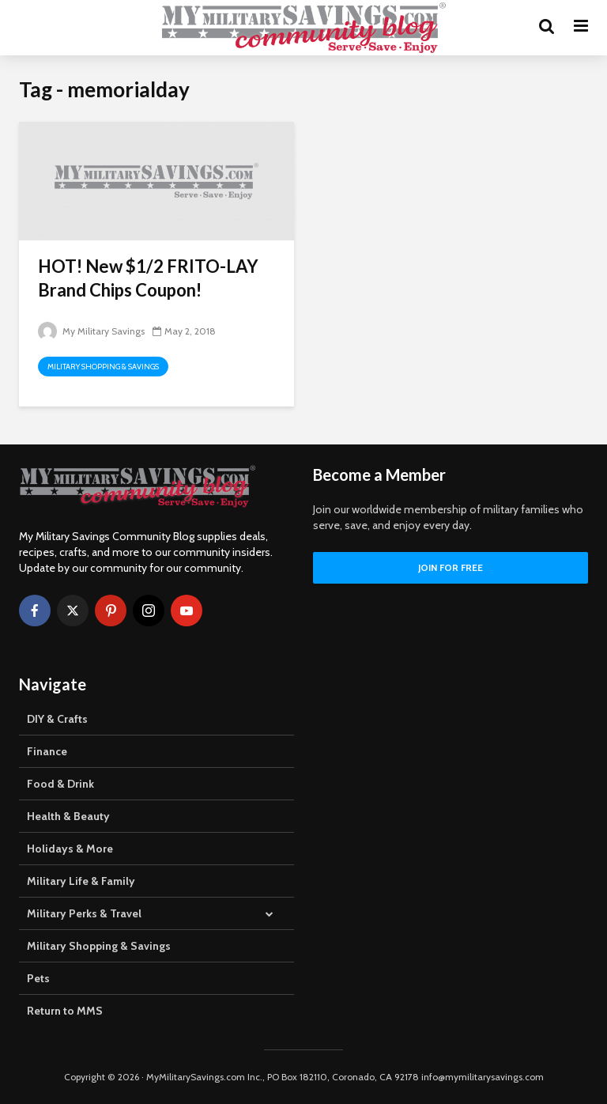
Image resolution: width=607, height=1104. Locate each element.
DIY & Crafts (57, 719)
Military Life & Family (81, 881)
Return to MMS (65, 1011)
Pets (38, 978)
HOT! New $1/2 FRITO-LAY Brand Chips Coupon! (148, 278)
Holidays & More (70, 848)
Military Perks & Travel (84, 913)
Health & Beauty (68, 816)
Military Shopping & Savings (103, 366)
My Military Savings (91, 331)
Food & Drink (60, 784)
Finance (47, 751)
